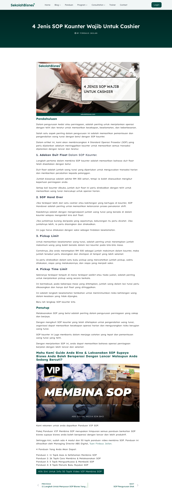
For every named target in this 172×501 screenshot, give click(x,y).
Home (47, 5)
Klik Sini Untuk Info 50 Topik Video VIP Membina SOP (70, 471)
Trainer (112, 5)
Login (156, 4)
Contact (123, 5)
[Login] (149, 4)
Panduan (69, 5)
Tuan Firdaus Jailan (100, 443)
